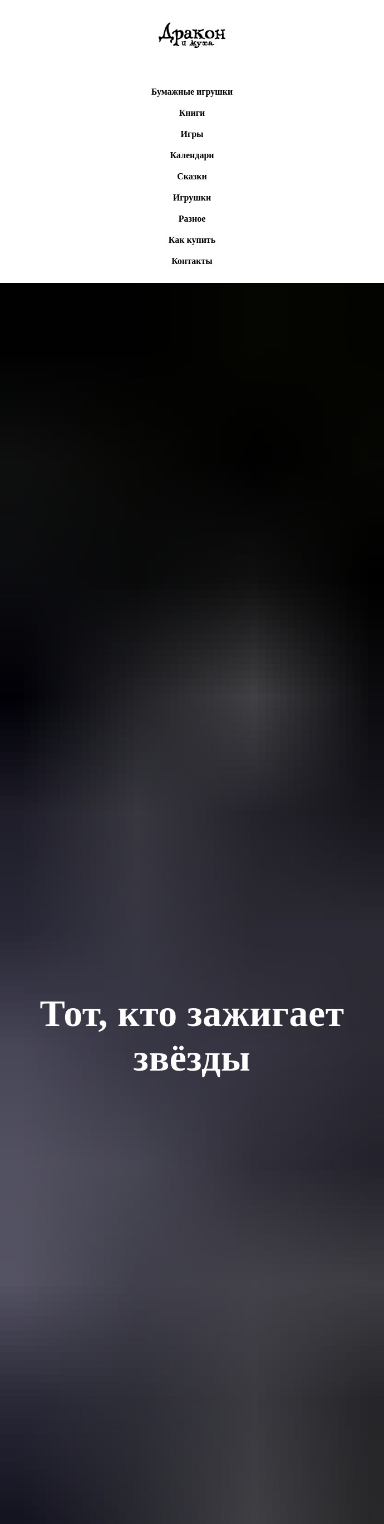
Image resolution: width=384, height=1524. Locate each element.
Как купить (192, 240)
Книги (192, 113)
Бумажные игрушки (192, 91)
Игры (191, 134)
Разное (192, 218)
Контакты (192, 261)
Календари (192, 155)
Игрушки (192, 197)
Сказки (191, 176)
